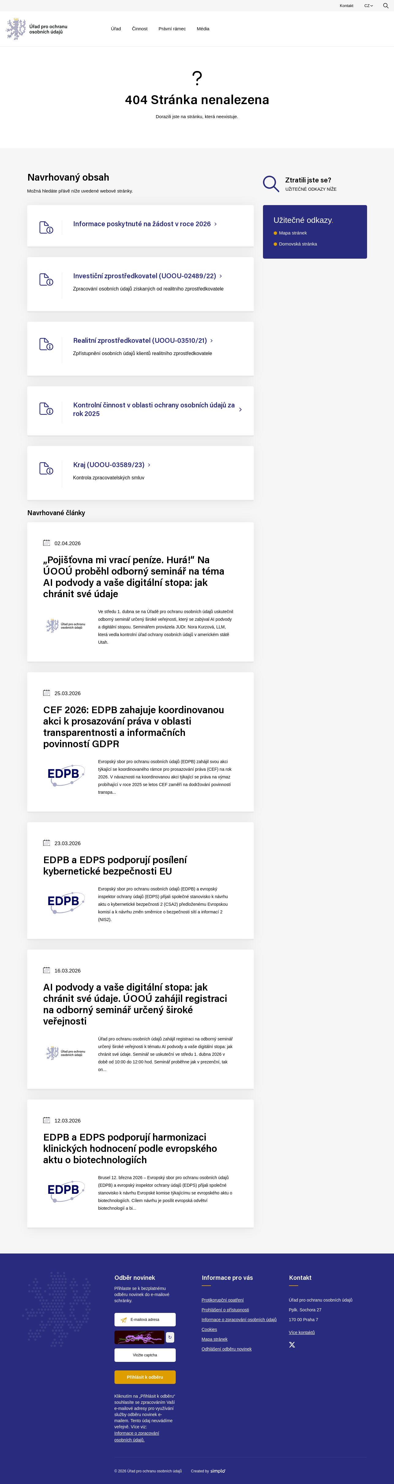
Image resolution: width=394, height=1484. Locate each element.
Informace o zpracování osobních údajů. (136, 1436)
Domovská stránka (298, 243)
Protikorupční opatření (223, 1300)
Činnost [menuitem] (140, 28)
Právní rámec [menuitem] (172, 28)
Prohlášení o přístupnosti (225, 1309)
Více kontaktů (302, 1332)
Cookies (209, 1329)
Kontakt (346, 5)
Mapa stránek (293, 232)
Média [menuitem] (203, 28)
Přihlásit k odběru (145, 1377)
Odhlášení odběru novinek (227, 1349)
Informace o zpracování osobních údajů (239, 1319)
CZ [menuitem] (369, 7)
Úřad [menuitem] (116, 28)
